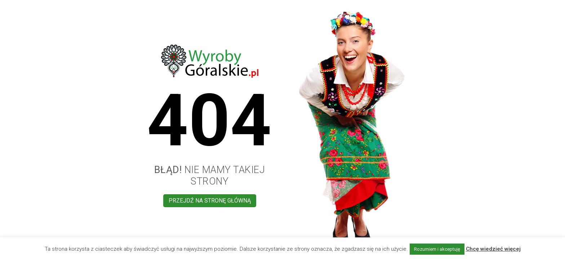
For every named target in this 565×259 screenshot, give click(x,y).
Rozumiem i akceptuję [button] (437, 249)
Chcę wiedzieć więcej (493, 249)
